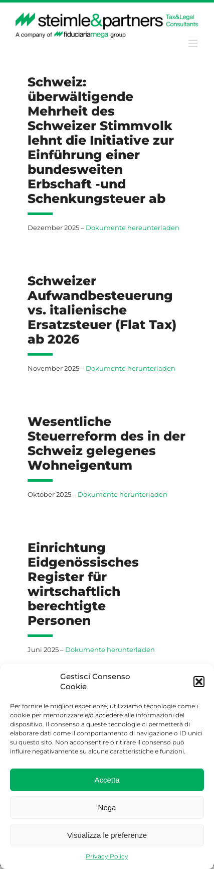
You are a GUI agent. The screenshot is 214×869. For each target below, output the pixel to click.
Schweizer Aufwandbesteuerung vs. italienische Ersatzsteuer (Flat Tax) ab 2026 (102, 310)
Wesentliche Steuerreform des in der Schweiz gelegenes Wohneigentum (106, 443)
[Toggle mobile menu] (193, 43)
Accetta (106, 780)
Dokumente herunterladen (130, 368)
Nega (107, 807)
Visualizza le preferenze (107, 835)
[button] (199, 682)
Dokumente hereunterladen (132, 228)
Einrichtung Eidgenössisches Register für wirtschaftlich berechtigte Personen (83, 584)
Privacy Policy (107, 856)
